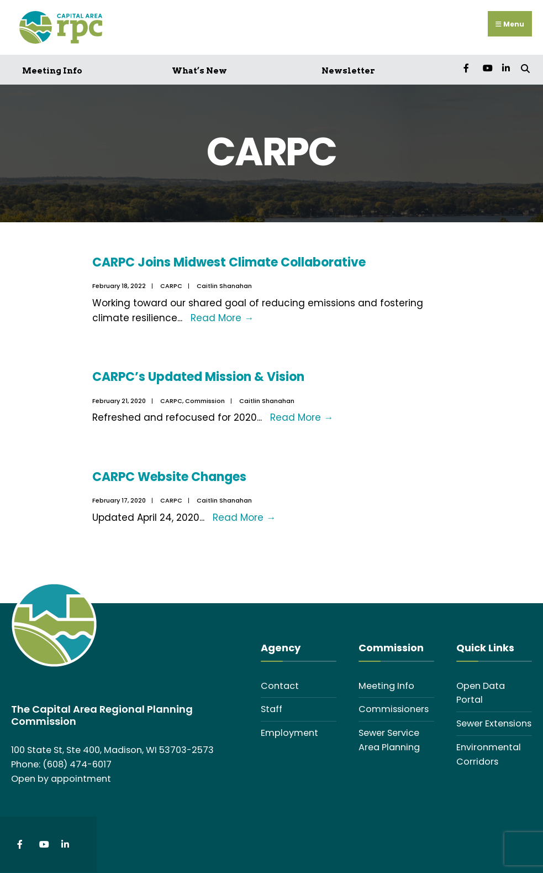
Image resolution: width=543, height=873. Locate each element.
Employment (289, 732)
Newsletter (348, 71)
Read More (222, 318)
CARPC (171, 285)
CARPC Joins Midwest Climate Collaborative (229, 262)
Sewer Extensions (493, 723)
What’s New (199, 71)
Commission (205, 400)
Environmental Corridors (488, 754)
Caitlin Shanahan (224, 285)
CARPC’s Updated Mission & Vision (198, 376)
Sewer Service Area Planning (389, 740)
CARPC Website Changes (169, 476)
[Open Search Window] (525, 67)
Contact (280, 685)
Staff (271, 709)
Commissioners (394, 709)
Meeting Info (52, 71)
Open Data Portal (480, 693)
